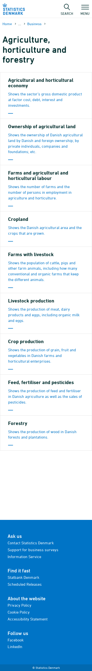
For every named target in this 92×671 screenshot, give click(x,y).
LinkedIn (15, 646)
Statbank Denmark (23, 577)
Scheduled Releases (25, 584)
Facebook (16, 640)
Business (34, 24)
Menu (85, 11)
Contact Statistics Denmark (31, 543)
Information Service (24, 556)
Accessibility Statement (28, 619)
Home (7, 24)
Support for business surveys (33, 549)
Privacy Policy (19, 605)
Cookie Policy (19, 612)
